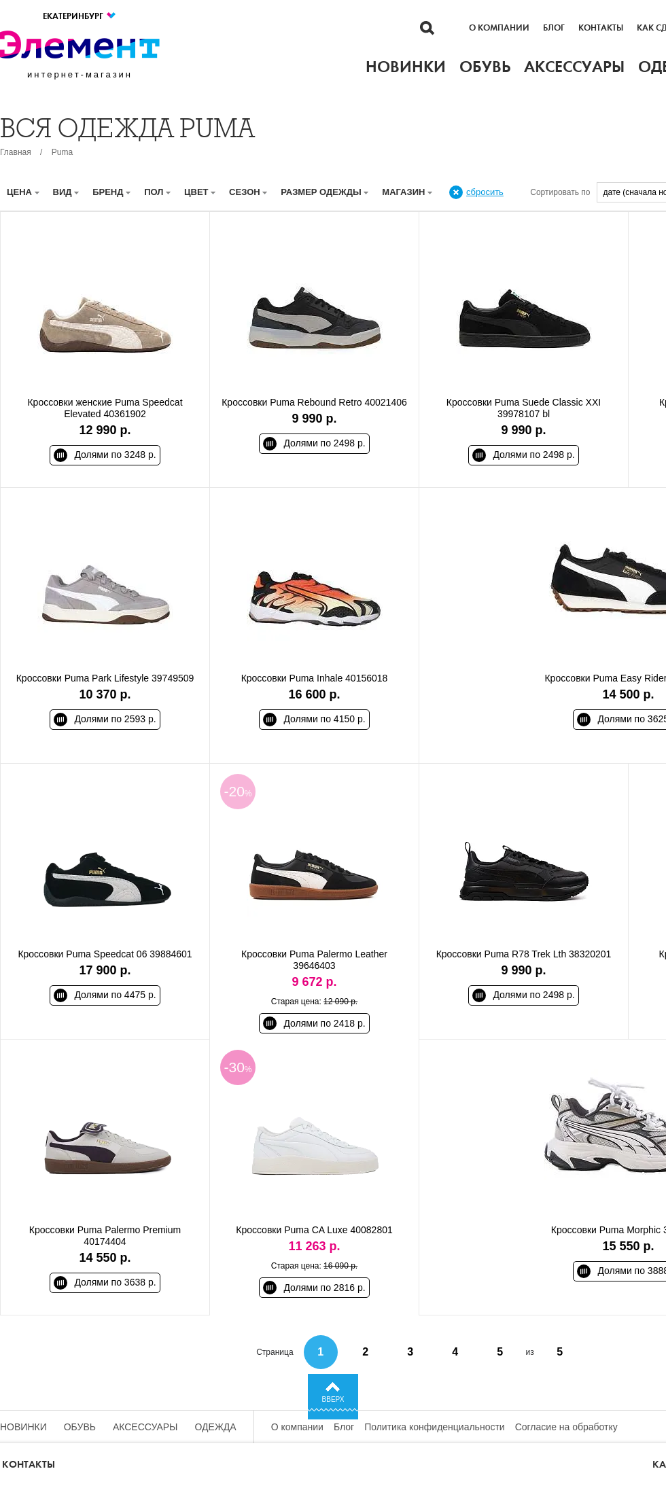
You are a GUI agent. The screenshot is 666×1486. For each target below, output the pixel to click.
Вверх (333, 1399)
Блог (554, 27)
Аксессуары (145, 1427)
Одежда (215, 1427)
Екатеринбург (80, 16)
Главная (15, 152)
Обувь (80, 1427)
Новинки (23, 1427)
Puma (62, 152)
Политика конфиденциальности (434, 1427)
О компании (499, 27)
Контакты (600, 27)
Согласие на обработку (566, 1427)
